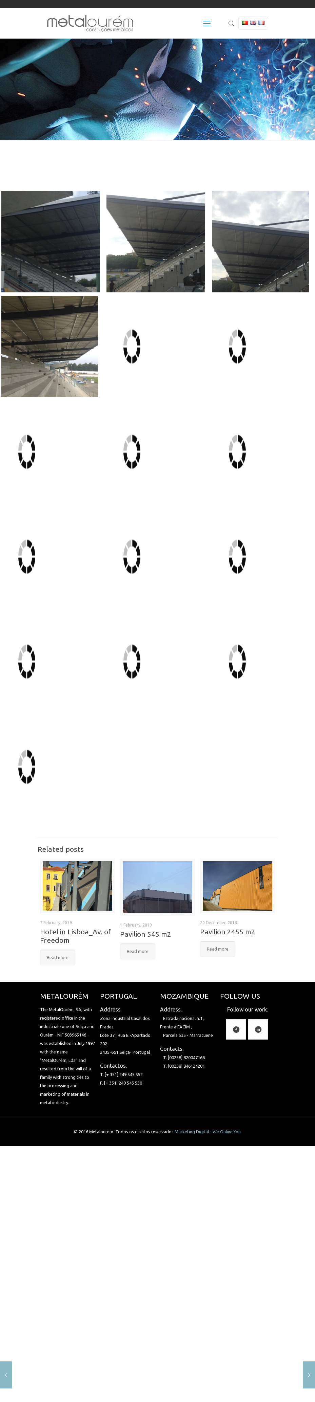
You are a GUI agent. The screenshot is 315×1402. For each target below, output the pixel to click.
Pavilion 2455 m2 (227, 932)
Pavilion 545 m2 (145, 934)
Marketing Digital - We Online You (208, 1131)
